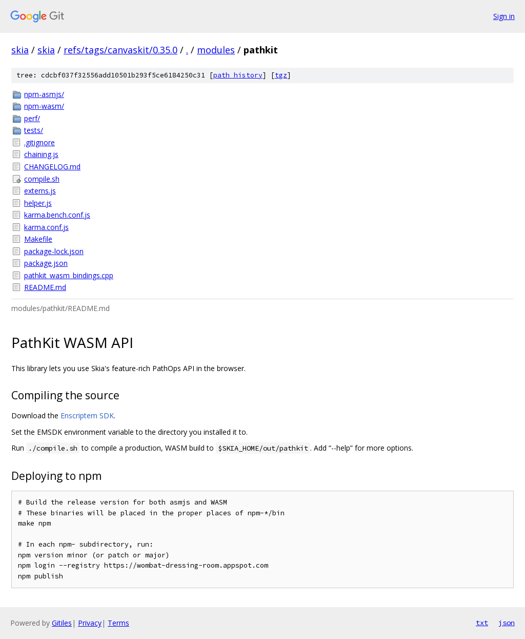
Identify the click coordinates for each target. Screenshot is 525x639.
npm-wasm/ (44, 106)
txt (482, 622)
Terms (118, 623)
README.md (45, 287)
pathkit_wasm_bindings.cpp (68, 275)
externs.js (40, 191)
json (506, 622)
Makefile (38, 239)
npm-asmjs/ (44, 94)
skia (20, 50)
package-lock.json (54, 251)
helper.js (38, 203)
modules (216, 50)
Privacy (90, 623)
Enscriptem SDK (87, 415)
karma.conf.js (46, 227)
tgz (281, 75)
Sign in (504, 16)
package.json (46, 263)
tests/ (33, 130)
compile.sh (41, 179)
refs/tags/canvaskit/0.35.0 (120, 50)
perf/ (32, 118)
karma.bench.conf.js (57, 215)
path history (237, 75)
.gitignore (39, 142)
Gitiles (62, 623)
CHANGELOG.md (52, 166)
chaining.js (41, 154)
